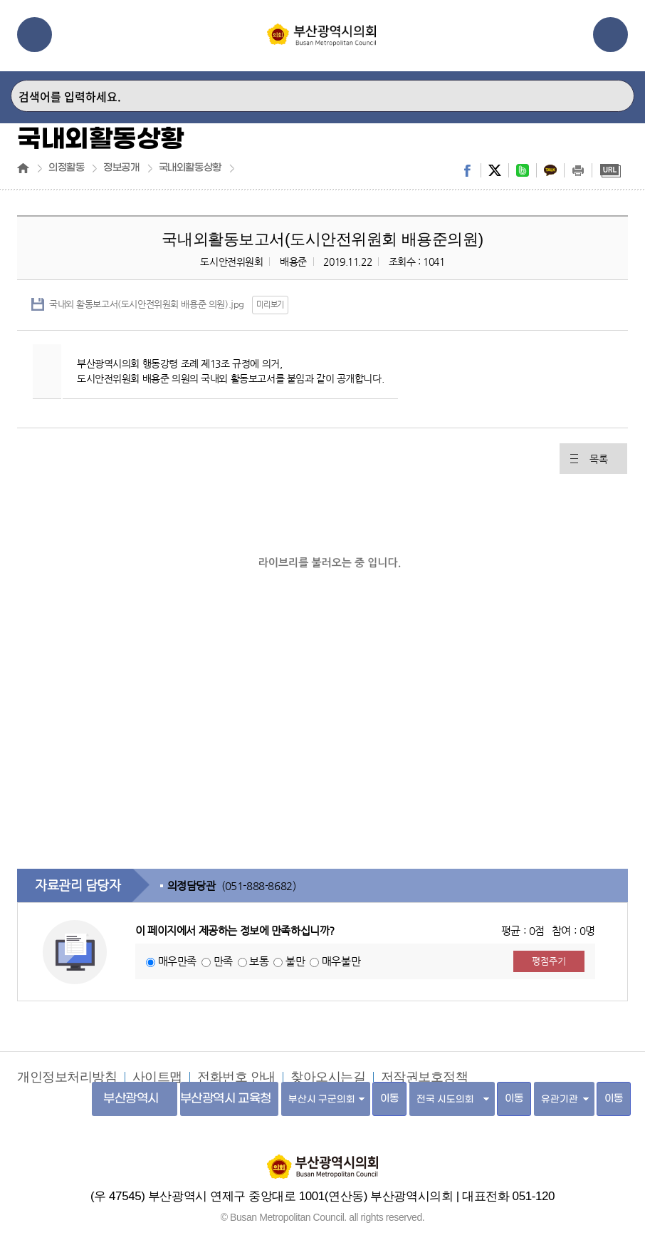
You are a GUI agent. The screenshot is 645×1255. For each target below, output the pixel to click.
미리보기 (269, 304)
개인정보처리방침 (67, 1077)
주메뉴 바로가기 (0, 0)
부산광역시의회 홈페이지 (322, 1159)
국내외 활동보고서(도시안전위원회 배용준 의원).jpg (146, 304)
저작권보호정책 (424, 1077)
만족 (223, 961)
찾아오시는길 (327, 1077)
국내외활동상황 (190, 168)
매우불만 (341, 961)
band (522, 170)
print (578, 170)
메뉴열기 (34, 34)
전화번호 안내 (236, 1077)
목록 (598, 459)
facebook (467, 170)
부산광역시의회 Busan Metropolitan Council (322, 45)
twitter (494, 170)
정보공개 (121, 168)
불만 (295, 961)
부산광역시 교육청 (225, 1099)
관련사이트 (610, 34)
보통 (258, 961)
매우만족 (177, 961)
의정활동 (66, 168)
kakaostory (550, 170)
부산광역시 (131, 1099)
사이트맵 (157, 1077)
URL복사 (610, 170)
